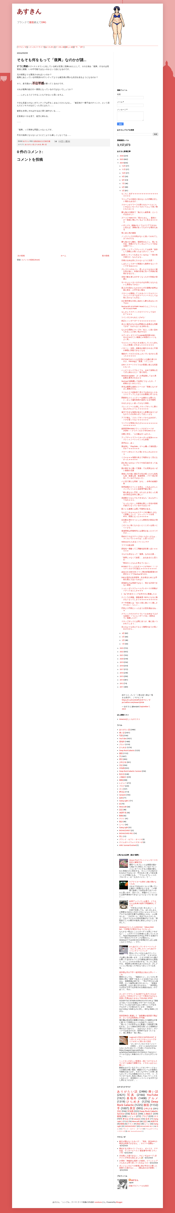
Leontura (98, 1202)
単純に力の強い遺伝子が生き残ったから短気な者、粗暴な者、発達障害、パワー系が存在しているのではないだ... (139, 476)
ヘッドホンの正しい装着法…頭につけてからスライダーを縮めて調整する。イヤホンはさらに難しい (138, 1063)
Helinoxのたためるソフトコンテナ (135, 542)
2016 (122, 673)
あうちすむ (49, 47)
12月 (124, 166)
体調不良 (122, 813)
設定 (121, 810)
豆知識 (122, 768)
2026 (122, 156)
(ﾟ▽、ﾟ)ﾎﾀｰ (79, 47)
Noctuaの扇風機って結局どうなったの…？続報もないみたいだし (138, 382)
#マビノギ (146, 700)
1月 (123, 644)
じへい (122, 825)
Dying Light (123, 827)
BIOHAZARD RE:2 (126, 833)
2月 (123, 640)
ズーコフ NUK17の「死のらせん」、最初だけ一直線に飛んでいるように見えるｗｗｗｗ (139, 220)
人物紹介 (122, 777)
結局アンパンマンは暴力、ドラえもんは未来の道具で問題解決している (142, 903)
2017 (122, 669)
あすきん (29, 11)
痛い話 (44, 144)
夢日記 (122, 792)
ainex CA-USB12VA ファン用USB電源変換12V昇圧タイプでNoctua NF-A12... (139, 573)
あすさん (134, 1180)
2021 (122, 655)
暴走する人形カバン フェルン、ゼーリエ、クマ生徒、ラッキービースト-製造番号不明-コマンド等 (138, 1150)
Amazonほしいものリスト (129, 719)
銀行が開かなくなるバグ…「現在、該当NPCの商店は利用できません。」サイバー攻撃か (138, 1142)
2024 (122, 163)
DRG (43, 22)
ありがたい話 (29, 144)
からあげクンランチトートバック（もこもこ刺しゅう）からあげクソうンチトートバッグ (142, 949)
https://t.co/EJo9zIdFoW (132, 700)
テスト (122, 818)
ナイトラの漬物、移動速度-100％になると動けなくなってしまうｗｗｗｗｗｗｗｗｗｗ (139, 598)
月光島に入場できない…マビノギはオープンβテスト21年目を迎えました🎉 (138, 1157)
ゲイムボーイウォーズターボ (131, 842)
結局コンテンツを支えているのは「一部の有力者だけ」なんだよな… (139, 256)
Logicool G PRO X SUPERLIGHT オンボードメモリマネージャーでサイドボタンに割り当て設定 (142, 1039)
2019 (122, 662)
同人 (121, 836)
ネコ (121, 789)
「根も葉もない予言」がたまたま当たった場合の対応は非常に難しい (139, 493)
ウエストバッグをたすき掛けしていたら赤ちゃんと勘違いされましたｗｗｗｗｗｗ (139, 344)
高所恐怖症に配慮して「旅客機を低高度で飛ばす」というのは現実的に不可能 (138, 1017)
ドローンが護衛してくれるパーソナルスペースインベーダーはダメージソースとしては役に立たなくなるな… (139, 295)
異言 (121, 759)
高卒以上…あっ (127, 443)
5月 (123, 191)
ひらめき (38, 144)
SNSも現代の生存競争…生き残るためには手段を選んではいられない (139, 578)
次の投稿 (21, 256)
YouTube (122, 738)
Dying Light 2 (124, 801)
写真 (121, 735)
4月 (123, 633)
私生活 (122, 774)
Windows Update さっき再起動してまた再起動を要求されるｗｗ (138, 377)
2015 (122, 676)
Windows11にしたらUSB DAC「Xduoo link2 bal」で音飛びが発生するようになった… (136, 928)
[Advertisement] (63, 234)
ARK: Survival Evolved (127, 845)
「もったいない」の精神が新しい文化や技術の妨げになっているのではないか (139, 504)
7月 (123, 183)
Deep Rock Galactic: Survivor (130, 771)
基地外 (122, 741)
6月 (123, 187)
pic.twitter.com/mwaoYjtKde (133, 702)
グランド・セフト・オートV (130, 839)
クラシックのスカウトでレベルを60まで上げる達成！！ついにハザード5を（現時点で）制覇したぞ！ (139, 616)
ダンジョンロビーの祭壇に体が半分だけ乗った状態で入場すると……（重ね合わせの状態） (138, 1167)
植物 (121, 780)
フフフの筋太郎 (127, 545)
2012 (122, 683)
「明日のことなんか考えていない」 (135, 563)
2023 (122, 648)
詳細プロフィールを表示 (139, 1186)
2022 (122, 652)
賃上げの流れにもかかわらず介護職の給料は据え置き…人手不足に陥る (139, 289)
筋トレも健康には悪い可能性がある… (136, 509)
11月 (124, 169)
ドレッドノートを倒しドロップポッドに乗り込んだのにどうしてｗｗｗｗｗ (139, 407)
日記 (121, 765)
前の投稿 (105, 256)
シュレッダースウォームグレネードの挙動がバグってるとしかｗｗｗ (139, 589)
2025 (122, 159)
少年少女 (122, 762)
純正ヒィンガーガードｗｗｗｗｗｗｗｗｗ (138, 321)
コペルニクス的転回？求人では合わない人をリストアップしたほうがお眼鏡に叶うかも (139, 393)
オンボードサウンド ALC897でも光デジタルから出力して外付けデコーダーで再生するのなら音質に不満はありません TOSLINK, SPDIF (138, 996)
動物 (121, 816)
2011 (122, 687)
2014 (122, 680)
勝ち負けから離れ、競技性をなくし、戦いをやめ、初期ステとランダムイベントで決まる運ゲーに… (139, 244)
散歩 (121, 821)
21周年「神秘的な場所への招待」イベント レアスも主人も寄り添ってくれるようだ (138, 1162)
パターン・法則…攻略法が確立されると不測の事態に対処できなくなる (139, 349)
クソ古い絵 (60, 47)
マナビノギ (22, 47)
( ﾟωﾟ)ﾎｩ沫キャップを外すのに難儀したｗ (139, 594)
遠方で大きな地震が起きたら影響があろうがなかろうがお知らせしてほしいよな (139, 413)
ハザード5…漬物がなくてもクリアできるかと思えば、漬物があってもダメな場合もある (139, 227)
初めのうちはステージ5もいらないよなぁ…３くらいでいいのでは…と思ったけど (139, 537)
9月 (123, 176)
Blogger (119, 1202)
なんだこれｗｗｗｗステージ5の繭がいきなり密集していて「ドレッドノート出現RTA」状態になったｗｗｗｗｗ (139, 514)
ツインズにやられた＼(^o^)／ (133, 317)
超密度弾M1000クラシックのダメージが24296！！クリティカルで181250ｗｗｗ (138, 430)
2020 (122, 659)
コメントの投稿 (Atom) (30, 260)
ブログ (122, 786)
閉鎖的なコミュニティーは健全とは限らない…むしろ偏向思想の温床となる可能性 (138, 399)
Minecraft (123, 807)
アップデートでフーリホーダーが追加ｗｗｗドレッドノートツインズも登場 (139, 438)
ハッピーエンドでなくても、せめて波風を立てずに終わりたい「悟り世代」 (139, 371)
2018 (122, 666)
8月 (123, 180)
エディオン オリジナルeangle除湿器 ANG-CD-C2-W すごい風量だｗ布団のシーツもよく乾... (138, 337)
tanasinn (122, 795)
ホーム (63, 256)
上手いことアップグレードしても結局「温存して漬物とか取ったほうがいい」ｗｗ (139, 250)
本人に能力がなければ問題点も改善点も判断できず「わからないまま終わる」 (139, 325)
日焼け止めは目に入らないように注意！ (137, 260)
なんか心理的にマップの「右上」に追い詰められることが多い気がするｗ (139, 331)
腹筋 (31, 22)
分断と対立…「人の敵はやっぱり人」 (136, 434)
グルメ (122, 744)
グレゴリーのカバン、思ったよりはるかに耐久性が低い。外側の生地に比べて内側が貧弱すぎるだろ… (139, 271)
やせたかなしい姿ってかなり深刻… (135, 403)
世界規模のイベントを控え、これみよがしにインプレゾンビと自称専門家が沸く (139, 488)
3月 (123, 637)
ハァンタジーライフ (36, 47)
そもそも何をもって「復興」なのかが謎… (138, 554)
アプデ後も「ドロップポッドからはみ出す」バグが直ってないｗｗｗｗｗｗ (139, 419)
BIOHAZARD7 (124, 830)
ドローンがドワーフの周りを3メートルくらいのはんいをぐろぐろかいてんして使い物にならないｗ (139, 207)
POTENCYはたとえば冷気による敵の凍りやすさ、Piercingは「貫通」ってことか (139, 360)
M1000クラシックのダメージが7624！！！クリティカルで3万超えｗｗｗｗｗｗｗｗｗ (139, 567)
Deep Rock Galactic (127, 750)
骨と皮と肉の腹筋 (128, 233)
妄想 (121, 798)
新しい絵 (69, 47)
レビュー (122, 783)
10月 (124, 173)
